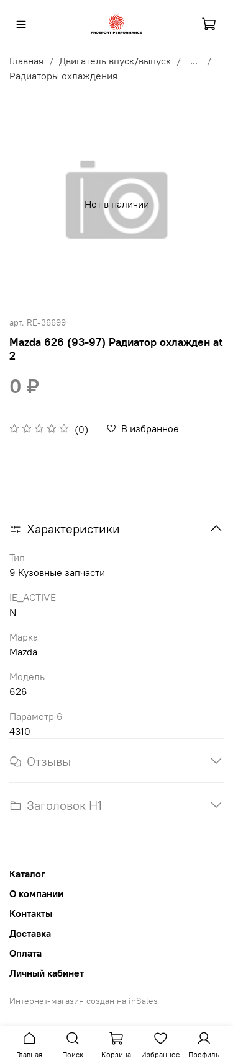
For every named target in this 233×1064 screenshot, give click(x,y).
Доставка (30, 933)
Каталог (27, 873)
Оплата (25, 953)
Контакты (30, 913)
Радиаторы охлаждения (63, 75)
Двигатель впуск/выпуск (115, 61)
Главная (26, 61)
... (194, 60)
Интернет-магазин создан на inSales (83, 1000)
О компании (36, 893)
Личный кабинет (46, 973)
